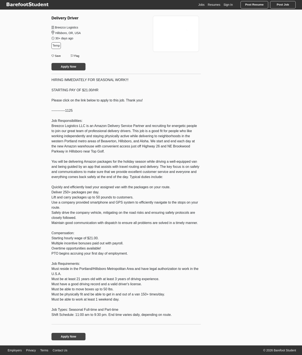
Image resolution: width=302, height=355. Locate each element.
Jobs (201, 4)
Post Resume (254, 4)
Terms (44, 350)
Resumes (214, 4)
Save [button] (56, 55)
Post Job (283, 4)
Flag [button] (75, 55)
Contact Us (60, 350)
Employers (15, 350)
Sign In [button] (228, 4)
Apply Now (68, 66)
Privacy (31, 350)
